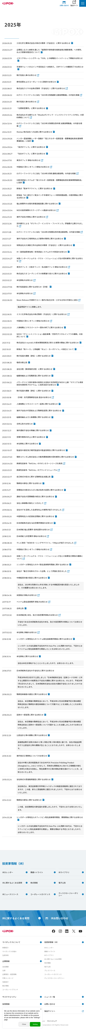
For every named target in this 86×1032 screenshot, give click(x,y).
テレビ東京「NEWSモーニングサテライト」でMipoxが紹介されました (45, 542)
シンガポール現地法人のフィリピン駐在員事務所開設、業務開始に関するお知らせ (50, 817)
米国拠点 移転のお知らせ (27, 595)
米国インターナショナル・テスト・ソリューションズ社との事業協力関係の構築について (50, 557)
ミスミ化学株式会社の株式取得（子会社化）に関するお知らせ (42, 314)
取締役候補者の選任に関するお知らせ (32, 694)
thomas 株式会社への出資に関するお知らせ (34, 131)
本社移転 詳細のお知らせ (27, 632)
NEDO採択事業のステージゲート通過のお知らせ (36, 210)
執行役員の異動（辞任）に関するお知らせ (34, 355)
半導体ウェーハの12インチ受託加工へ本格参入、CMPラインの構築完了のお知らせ (50, 66)
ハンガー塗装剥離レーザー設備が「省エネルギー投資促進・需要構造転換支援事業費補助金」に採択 (50, 139)
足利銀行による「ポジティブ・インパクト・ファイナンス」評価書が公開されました (50, 224)
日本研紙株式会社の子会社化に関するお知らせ (35, 670)
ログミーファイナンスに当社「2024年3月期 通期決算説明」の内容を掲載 (46, 173)
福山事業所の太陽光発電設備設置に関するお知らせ (37, 203)
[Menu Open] (82, 3)
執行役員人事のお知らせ (26, 75)
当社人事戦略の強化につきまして (30, 503)
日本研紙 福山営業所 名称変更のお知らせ (33, 529)
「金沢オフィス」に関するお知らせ (31, 147)
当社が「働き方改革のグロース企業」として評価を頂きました (42, 571)
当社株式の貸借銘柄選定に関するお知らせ (34, 779)
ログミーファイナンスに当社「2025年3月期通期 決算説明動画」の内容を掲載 (48, 95)
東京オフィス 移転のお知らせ (28, 160)
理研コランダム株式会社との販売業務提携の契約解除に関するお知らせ (45, 456)
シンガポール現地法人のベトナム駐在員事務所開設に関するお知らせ (44, 639)
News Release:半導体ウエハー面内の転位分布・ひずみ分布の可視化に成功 (47, 300)
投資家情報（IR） (13, 863)
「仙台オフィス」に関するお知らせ (31, 153)
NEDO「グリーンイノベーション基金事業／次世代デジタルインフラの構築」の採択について (50, 335)
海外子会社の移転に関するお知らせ (31, 216)
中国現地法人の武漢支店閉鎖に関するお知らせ (35, 516)
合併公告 (20, 608)
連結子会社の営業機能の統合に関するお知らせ (35, 496)
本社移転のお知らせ (25, 280)
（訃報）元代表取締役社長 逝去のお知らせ (34, 397)
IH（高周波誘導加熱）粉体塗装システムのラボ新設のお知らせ (42, 251)
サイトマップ (52, 1021)
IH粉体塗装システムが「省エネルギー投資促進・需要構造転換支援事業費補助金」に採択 (50, 181)
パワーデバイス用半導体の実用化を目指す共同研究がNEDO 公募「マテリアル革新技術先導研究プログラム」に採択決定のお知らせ (50, 383)
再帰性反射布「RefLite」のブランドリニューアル (37, 470)
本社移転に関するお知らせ (27, 443)
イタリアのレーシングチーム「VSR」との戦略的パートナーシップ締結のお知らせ (50, 58)
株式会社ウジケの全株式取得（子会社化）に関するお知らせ (41, 88)
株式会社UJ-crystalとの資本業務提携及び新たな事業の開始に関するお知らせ (48, 342)
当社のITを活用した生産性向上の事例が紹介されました (39, 509)
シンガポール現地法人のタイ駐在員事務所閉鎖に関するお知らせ (43, 564)
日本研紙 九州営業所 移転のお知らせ (31, 536)
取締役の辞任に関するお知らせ (29, 483)
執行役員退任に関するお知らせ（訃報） (33, 286)
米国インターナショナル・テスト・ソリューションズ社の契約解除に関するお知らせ (50, 259)
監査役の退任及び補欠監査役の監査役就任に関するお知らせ (41, 450)
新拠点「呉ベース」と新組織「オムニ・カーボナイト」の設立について (45, 349)
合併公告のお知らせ (25, 423)
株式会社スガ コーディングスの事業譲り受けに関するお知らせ (42, 273)
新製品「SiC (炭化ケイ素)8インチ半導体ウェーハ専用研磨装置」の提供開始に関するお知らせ (50, 196)
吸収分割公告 (22, 362)
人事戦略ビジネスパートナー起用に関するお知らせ (37, 404)
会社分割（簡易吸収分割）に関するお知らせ (34, 369)
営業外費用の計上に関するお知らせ (31, 437)
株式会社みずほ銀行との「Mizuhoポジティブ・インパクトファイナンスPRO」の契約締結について (50, 116)
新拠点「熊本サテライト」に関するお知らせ (34, 188)
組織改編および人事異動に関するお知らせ (34, 417)
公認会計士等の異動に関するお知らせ (32, 735)
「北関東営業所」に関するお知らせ (31, 108)
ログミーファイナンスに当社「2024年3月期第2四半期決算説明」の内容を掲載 (48, 232)
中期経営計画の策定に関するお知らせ (32, 577)
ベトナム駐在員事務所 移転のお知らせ (32, 601)
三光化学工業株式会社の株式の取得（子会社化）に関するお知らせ (43, 43)
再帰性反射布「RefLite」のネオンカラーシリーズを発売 (39, 463)
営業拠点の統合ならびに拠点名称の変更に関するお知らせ (40, 489)
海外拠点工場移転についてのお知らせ (32, 755)
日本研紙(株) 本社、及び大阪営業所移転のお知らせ (37, 615)
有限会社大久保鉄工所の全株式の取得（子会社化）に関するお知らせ (44, 245)
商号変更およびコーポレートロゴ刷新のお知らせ (36, 81)
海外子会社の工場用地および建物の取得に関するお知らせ (40, 238)
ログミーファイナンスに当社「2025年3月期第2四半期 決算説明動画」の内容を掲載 (49, 124)
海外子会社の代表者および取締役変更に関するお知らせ (39, 410)
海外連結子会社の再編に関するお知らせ (33, 430)
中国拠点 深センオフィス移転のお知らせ (33, 166)
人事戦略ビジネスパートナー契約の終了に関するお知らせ (40, 327)
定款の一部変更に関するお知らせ (30, 714)
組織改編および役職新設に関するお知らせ (34, 375)
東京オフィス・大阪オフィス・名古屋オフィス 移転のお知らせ (42, 267)
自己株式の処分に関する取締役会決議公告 (34, 476)
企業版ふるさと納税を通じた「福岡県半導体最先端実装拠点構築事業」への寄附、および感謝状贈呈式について (50, 50)
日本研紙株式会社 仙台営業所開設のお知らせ (35, 523)
